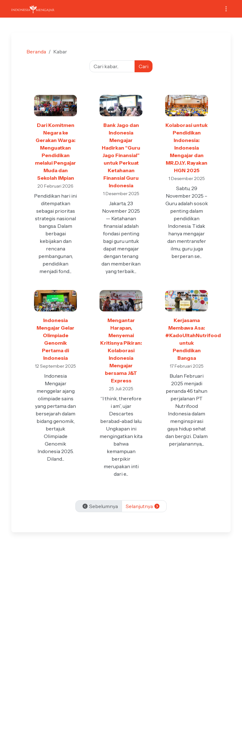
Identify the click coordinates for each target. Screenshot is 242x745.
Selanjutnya (143, 506)
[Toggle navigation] (226, 9)
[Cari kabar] (112, 66)
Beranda (36, 51)
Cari (143, 66)
